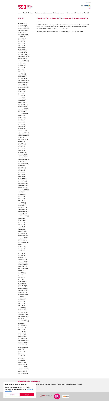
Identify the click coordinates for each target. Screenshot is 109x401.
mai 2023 (20, 95)
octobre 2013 (21, 345)
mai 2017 (20, 251)
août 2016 (21, 270)
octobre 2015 (21, 292)
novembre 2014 (22, 316)
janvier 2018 (21, 233)
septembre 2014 (22, 321)
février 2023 (21, 102)
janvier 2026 (21, 26)
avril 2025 (21, 45)
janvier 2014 (21, 338)
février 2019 (21, 205)
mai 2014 (20, 329)
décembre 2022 (22, 106)
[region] (19, 390)
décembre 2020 (22, 157)
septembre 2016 (22, 268)
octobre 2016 (21, 266)
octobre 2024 (21, 58)
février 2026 (21, 23)
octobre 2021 (21, 137)
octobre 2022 (21, 111)
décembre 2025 (22, 28)
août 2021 (21, 141)
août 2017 (21, 244)
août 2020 (21, 165)
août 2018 (21, 218)
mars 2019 (21, 203)
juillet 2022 (21, 117)
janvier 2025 (21, 52)
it (88, 2)
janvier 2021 (21, 154)
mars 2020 (21, 176)
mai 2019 (20, 198)
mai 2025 (20, 43)
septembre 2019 (22, 189)
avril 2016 (21, 279)
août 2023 (21, 89)
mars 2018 (21, 229)
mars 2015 (21, 307)
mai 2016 (20, 277)
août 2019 (21, 192)
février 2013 (21, 362)
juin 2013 (20, 353)
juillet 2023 (21, 91)
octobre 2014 (21, 318)
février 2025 (21, 50)
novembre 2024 (22, 56)
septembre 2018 (22, 216)
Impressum (53, 384)
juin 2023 (20, 93)
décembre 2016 (22, 262)
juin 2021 (20, 146)
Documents (70, 13)
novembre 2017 (22, 238)
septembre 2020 (22, 163)
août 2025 (21, 36)
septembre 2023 (22, 87)
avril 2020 (21, 174)
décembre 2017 (22, 235)
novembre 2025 (22, 30)
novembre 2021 (22, 135)
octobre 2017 (21, 240)
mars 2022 (21, 126)
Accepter (27, 394)
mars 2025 (21, 47)
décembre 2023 (22, 80)
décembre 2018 (22, 209)
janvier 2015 (21, 312)
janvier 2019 (21, 207)
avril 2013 (21, 358)
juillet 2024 (21, 65)
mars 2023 (21, 100)
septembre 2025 (22, 34)
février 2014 (21, 336)
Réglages (12, 394)
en (90, 2)
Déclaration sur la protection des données (67, 384)
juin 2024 (20, 67)
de (86, 2)
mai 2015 (20, 303)
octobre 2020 (21, 161)
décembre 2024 (22, 54)
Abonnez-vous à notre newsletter (43, 384)
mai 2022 (20, 122)
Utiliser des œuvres (58, 13)
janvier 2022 (21, 130)
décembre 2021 (22, 133)
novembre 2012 (22, 369)
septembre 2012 (22, 373)
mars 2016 (21, 281)
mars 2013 (21, 360)
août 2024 (21, 63)
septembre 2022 (22, 113)
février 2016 (21, 283)
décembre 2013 (22, 340)
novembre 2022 (22, 109)
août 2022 (21, 115)
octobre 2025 (21, 32)
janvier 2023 (21, 104)
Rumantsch (79, 384)
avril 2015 (21, 305)
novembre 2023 (22, 82)
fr (84, 2)
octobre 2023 (21, 85)
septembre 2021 (22, 139)
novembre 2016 (22, 264)
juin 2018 (20, 222)
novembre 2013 (22, 342)
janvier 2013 (21, 364)
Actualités (86, 13)
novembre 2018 (22, 211)
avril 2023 (21, 98)
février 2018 (21, 231)
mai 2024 (20, 69)
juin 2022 (20, 120)
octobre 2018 (21, 213)
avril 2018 (21, 227)
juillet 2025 (21, 39)
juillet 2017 (21, 246)
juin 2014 (20, 327)
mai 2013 (20, 356)
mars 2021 (21, 150)
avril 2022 (21, 124)
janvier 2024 (21, 78)
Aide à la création (78, 13)
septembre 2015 (22, 294)
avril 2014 (21, 331)
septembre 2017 (22, 242)
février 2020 (21, 179)
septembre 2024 (22, 60)
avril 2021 (21, 148)
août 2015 (21, 297)
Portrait (25, 13)
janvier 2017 (21, 259)
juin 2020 (20, 170)
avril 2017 (21, 253)
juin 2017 (20, 248)
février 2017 (21, 257)
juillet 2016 (21, 272)
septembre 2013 (22, 347)
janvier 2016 (21, 286)
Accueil (20, 13)
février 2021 (21, 152)
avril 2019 (21, 200)
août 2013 (21, 349)
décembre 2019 (22, 183)
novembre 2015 (22, 290)
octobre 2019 (21, 187)
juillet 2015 (21, 299)
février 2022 (21, 128)
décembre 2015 (22, 288)
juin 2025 (20, 41)
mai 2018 (20, 224)
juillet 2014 (21, 325)
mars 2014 (21, 334)
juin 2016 (20, 275)
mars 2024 (21, 74)
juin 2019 (20, 196)
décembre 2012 (22, 366)
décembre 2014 (22, 314)
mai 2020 (20, 172)
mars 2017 (21, 255)
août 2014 (21, 323)
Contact (30, 13)
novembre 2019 (22, 185)
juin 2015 (20, 301)
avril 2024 (21, 71)
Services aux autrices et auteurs (43, 13)
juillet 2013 (21, 351)
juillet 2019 (21, 194)
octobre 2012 (21, 371)
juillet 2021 (21, 144)
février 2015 (21, 310)
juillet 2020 (21, 168)
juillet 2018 (21, 220)
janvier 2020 (21, 181)
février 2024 (21, 76)
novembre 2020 (22, 159)
